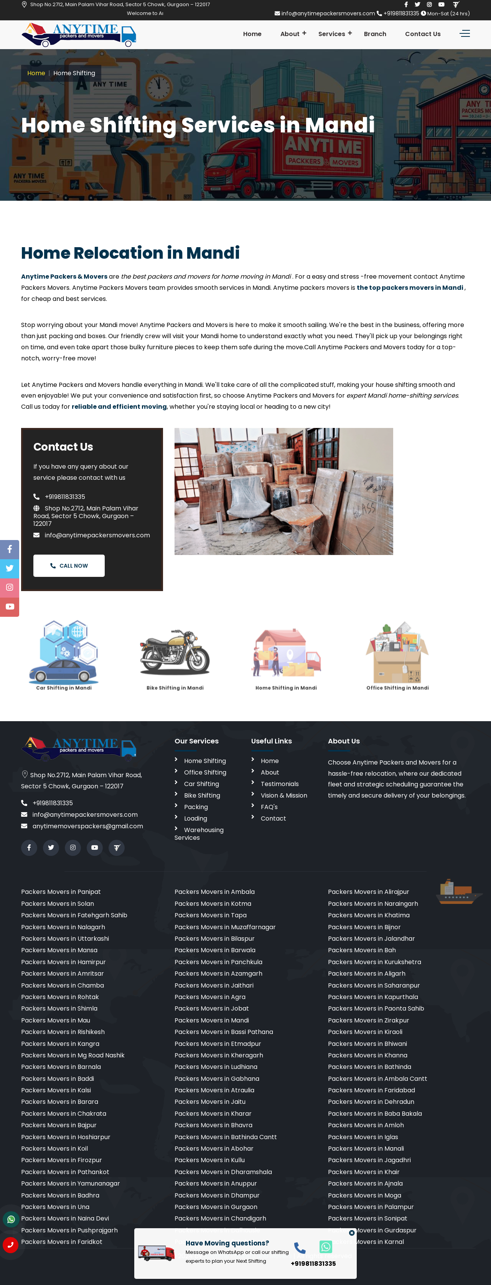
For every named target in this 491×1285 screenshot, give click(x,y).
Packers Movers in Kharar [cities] (213, 1113)
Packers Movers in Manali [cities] (366, 1148)
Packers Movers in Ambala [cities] (215, 891)
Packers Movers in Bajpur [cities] (59, 1125)
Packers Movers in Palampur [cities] (371, 1206)
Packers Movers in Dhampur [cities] (217, 1195)
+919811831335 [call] (47, 803)
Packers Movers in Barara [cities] (59, 1101)
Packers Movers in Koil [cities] (54, 1148)
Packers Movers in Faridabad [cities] (371, 1090)
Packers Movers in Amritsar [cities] (62, 973)
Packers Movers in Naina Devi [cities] (65, 1218)
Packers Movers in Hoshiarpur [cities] (65, 1137)
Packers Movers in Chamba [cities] (62, 985)
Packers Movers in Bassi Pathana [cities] (224, 1031)
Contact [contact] (273, 818)
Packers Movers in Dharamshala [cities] (223, 1172)
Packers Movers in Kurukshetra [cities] (374, 962)
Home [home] (270, 760)
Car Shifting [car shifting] (201, 784)
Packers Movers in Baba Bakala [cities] (375, 1113)
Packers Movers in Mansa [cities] (59, 950)
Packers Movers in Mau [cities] (55, 1020)
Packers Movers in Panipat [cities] (61, 891)
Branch (375, 34)
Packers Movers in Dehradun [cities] (371, 1101)
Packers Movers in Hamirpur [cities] (63, 962)
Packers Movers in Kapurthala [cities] (373, 997)
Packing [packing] (196, 807)
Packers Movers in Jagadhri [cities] (369, 1160)
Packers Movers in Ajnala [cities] (365, 1183)
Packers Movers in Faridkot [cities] (61, 1241)
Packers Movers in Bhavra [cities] (213, 1125)
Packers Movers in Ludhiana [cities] (216, 1066)
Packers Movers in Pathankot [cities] (65, 1172)
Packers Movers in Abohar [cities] (214, 1148)
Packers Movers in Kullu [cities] (210, 1160)
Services (331, 34)
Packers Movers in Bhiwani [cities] (367, 1043)
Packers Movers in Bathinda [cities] (369, 1066)
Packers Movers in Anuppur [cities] (216, 1183)
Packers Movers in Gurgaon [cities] (216, 1206)
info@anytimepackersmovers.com (91, 535)
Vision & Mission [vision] (284, 795)
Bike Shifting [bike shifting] (202, 795)
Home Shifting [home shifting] (205, 760)
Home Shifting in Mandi (286, 665)
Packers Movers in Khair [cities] (364, 1172)
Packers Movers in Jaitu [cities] (210, 1101)
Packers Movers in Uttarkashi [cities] (65, 938)
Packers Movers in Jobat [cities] (212, 1008)
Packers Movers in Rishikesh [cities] (63, 1031)
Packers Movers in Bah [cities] (362, 950)
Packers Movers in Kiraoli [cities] (365, 1031)
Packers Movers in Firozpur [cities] (61, 1160)
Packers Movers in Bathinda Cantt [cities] (226, 1137)
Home (252, 34)
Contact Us (423, 34)
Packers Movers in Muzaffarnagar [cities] (225, 927)
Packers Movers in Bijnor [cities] (364, 927)
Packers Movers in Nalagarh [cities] (63, 927)
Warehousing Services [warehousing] (199, 834)
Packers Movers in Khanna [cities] (367, 1055)
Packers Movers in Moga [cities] (364, 1195)
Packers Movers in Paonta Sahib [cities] (376, 1008)
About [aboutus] (270, 772)
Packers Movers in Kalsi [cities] (56, 1090)
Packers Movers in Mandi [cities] (212, 1020)
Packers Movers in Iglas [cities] (363, 1137)
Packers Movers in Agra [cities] (210, 997)
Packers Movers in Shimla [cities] (59, 1008)
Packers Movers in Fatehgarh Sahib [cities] (74, 915)
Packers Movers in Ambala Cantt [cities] (377, 1078)
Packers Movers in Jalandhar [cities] (371, 938)
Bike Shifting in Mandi (175, 665)
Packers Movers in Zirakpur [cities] (368, 1020)
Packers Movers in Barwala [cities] (215, 950)
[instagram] (429, 4)
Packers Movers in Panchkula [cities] (218, 962)
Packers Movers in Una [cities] (55, 1206)
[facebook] (406, 4)
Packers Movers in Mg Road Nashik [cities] (73, 1055)
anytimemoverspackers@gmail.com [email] (82, 826)
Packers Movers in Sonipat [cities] (367, 1218)
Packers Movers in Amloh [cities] (366, 1125)
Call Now (69, 566)
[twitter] (417, 4)
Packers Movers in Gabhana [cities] (217, 1078)
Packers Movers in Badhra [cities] (60, 1195)
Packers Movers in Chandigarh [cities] (220, 1218)
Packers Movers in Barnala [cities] (61, 1066)
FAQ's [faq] (269, 807)
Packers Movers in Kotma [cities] (213, 903)
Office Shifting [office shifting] (205, 772)
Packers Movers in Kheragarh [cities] (219, 1055)
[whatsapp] (321, 1246)
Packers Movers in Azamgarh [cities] (218, 973)
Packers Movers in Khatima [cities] (369, 915)
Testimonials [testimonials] (280, 784)
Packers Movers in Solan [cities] (57, 903)
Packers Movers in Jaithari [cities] (214, 985)
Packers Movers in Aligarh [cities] (366, 973)
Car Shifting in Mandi (64, 665)
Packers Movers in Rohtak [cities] (60, 997)
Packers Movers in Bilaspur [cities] (215, 938)
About (290, 34)
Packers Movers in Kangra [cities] (60, 1043)
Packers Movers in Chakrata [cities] (63, 1113)
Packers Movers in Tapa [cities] (211, 915)
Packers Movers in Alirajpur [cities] (368, 891)
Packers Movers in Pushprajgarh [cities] (69, 1230)
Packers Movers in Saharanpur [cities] (374, 985)
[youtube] (441, 4)
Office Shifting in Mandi (397, 665)
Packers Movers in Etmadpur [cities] (218, 1043)
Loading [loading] (195, 818)
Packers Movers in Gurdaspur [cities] (372, 1230)
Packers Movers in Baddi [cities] (57, 1078)
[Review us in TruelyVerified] (455, 4)
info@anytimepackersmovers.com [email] (326, 13)
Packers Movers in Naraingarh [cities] (373, 903)
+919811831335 (399, 13)
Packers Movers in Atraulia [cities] (214, 1090)
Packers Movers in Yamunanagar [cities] (70, 1183)
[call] (300, 1247)
